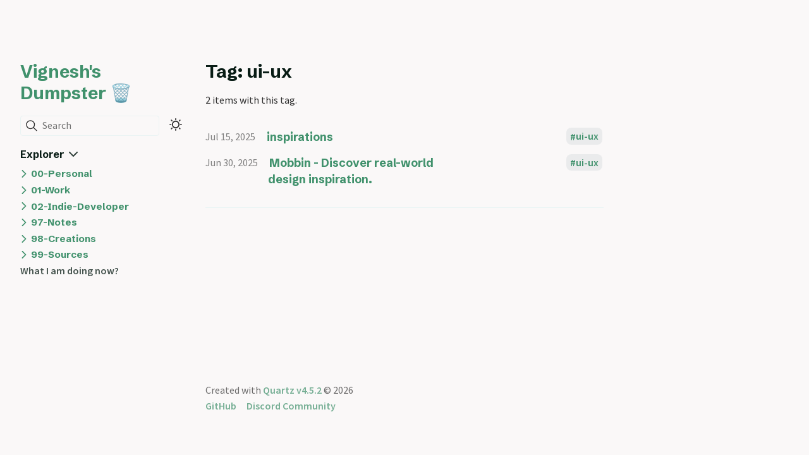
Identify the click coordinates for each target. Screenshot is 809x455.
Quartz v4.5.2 (292, 390)
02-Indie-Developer (80, 206)
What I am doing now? (69, 270)
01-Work (50, 190)
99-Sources (59, 254)
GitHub (220, 405)
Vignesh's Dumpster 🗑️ (76, 82)
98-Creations (63, 239)
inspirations (300, 137)
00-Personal (61, 173)
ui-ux (587, 136)
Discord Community (291, 405)
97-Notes (54, 222)
